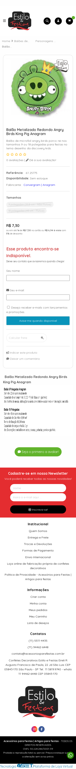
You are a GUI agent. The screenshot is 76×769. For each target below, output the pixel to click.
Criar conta (38, 597)
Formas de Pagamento (38, 550)
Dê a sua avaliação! (41, 160)
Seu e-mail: (15, 290)
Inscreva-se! (38, 509)
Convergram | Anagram (39, 185)
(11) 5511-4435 (38, 640)
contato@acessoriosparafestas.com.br (38, 653)
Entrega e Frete (38, 537)
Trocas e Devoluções (38, 544)
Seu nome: (13, 271)
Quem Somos (38, 531)
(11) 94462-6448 (38, 647)
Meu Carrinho (38, 616)
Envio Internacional (38, 557)
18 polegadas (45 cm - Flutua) (26, 210)
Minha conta (38, 603)
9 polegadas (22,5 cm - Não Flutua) (30, 204)
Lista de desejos (38, 623)
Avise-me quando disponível (38, 321)
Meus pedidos (38, 610)
